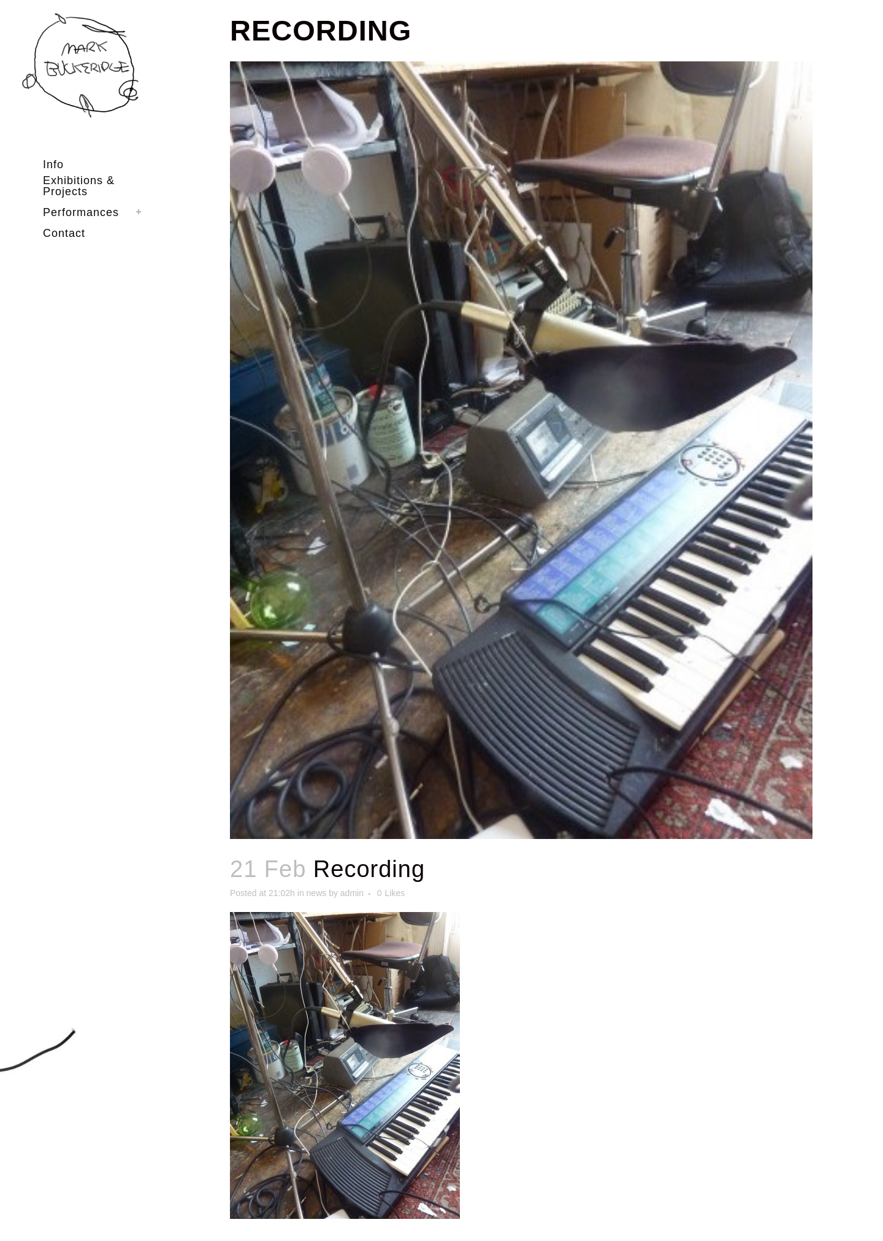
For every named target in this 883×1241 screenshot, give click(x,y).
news (317, 893)
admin (352, 893)
